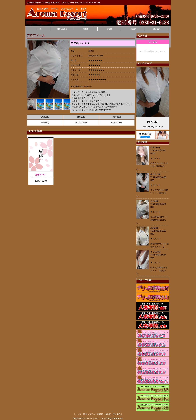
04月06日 (45, 117)
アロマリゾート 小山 (95, 418)
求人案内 (156, 29)
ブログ (132, 29)
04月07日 (81, 117)
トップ (38, 29)
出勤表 (109, 29)
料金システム (62, 29)
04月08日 (117, 117)
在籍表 (85, 29)
